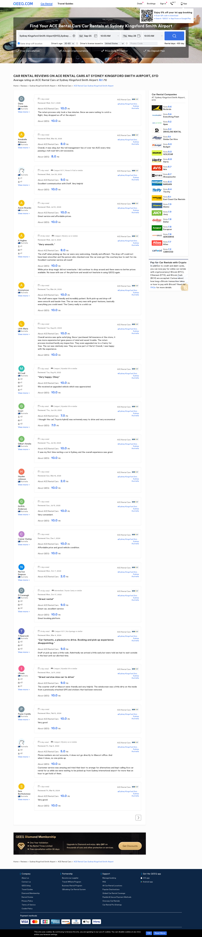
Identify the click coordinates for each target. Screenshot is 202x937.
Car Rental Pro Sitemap (112, 905)
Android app (148, 882)
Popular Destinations (111, 889)
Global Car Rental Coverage (113, 893)
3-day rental (44, 170)
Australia (24, 109)
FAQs (153, 288)
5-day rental (44, 368)
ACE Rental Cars (64, 86)
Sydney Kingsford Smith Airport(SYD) (129, 104)
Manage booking (109, 878)
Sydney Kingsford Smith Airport (42, 86)
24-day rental (45, 235)
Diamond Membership (31, 893)
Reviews (24, 86)
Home (15, 86)
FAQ (104, 882)
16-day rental (45, 631)
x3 (21, 679)
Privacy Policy (27, 901)
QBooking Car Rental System (74, 889)
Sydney (136, 106)
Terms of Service (28, 905)
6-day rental (44, 406)
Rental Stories (27, 897)
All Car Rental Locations (112, 886)
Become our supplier (70, 878)
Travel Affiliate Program (71, 882)
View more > (24, 112)
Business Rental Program (72, 886)
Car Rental (46, 4)
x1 (21, 178)
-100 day (180, 44)
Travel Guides (65, 4)
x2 (21, 379)
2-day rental (44, 668)
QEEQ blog (26, 886)
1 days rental (44, 99)
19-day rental (45, 590)
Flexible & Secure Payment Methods (116, 897)
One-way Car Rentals (111, 901)
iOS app (146, 878)
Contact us (26, 882)
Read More (160, 933)
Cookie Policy (27, 908)
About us (25, 878)
